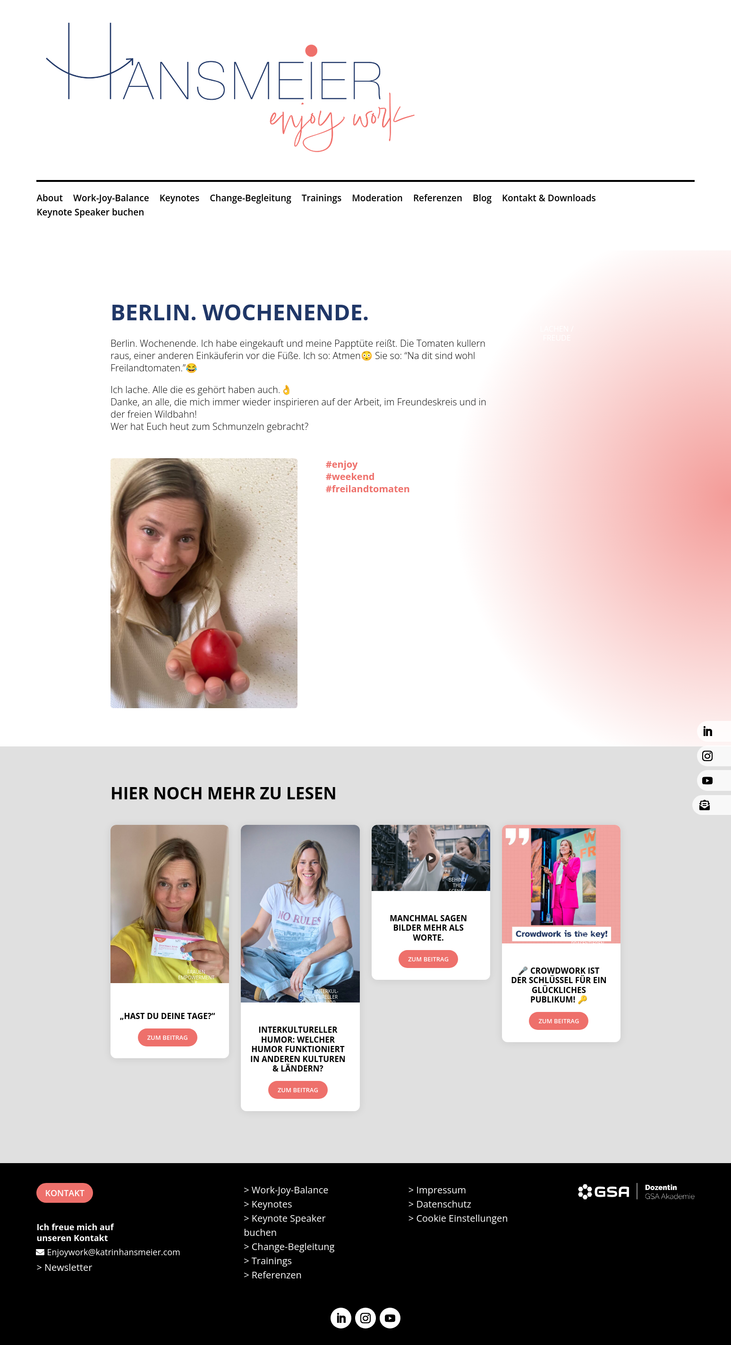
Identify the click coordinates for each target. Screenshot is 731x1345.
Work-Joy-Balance (111, 199)
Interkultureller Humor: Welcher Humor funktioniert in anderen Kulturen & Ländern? (298, 1049)
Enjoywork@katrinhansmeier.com (113, 1252)
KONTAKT (64, 1193)
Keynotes (180, 199)
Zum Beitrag (167, 1037)
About (49, 199)
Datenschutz (443, 1204)
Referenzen (437, 199)
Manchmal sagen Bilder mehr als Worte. (428, 928)
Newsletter (68, 1267)
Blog (482, 199)
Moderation (377, 199)
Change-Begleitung (250, 199)
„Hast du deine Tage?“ (167, 1016)
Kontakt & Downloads (549, 199)
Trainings (321, 199)
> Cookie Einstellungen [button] (458, 1218)
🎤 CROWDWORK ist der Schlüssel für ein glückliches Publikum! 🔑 (558, 985)
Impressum (441, 1189)
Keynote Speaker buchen (90, 213)
